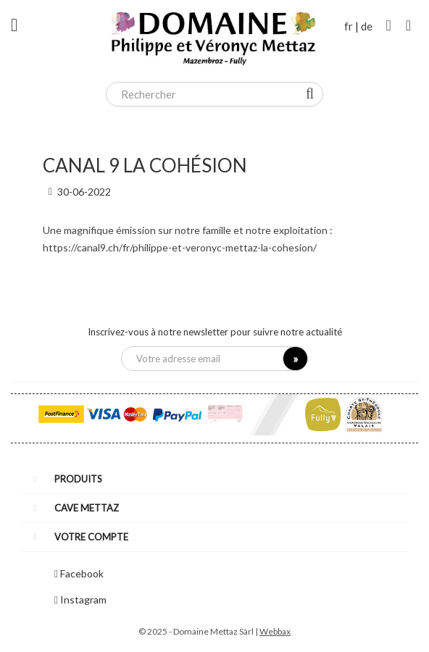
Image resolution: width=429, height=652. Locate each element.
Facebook (82, 573)
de (366, 26)
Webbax (275, 631)
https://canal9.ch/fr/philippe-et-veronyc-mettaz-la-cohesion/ (180, 247)
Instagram (83, 599)
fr (348, 26)
